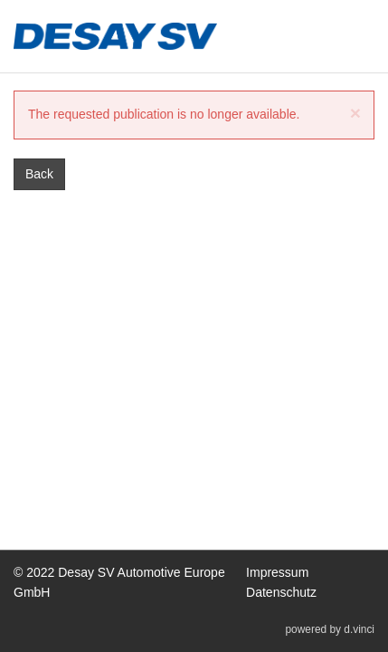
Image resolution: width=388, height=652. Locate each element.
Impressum (277, 573)
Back (39, 174)
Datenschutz (281, 592)
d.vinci (359, 630)
